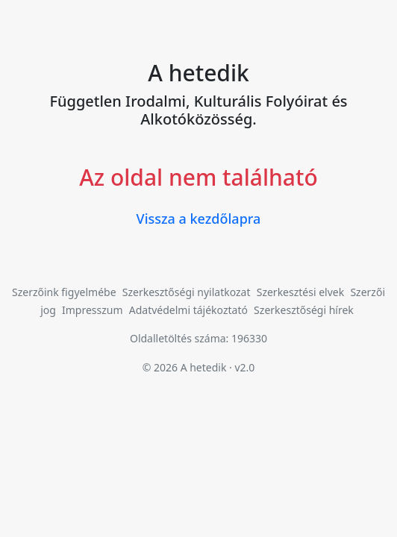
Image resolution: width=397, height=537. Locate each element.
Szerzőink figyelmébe (64, 292)
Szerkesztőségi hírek (304, 310)
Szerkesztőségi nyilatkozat (186, 292)
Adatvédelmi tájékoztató (188, 310)
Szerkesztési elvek (301, 292)
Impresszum (92, 310)
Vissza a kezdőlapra (199, 218)
